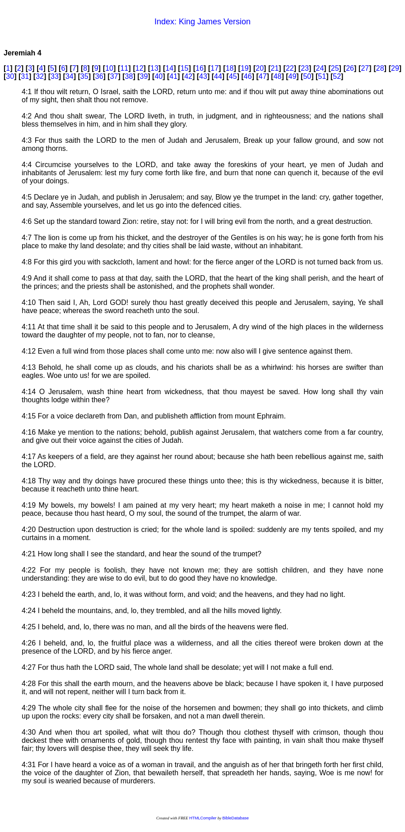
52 (337, 76)
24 (320, 68)
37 (114, 76)
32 (40, 76)
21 (275, 68)
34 (69, 76)
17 (214, 68)
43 (203, 76)
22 (290, 68)
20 (260, 68)
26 (350, 68)
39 (144, 76)
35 (84, 76)
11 (124, 68)
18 (230, 68)
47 (263, 76)
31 (25, 76)
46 (248, 76)
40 (158, 76)
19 (245, 68)
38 (129, 76)
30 (10, 76)
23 (305, 68)
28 (380, 68)
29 (395, 68)
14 (169, 68)
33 (55, 76)
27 (365, 68)
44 (218, 76)
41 (173, 76)
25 (335, 68)
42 (188, 76)
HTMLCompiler (203, 818)
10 (109, 68)
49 (293, 76)
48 (278, 76)
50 (307, 76)
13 (154, 68)
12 (139, 68)
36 (99, 76)
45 (233, 76)
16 (200, 68)
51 (322, 76)
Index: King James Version (202, 21)
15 (185, 68)
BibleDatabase (235, 818)
